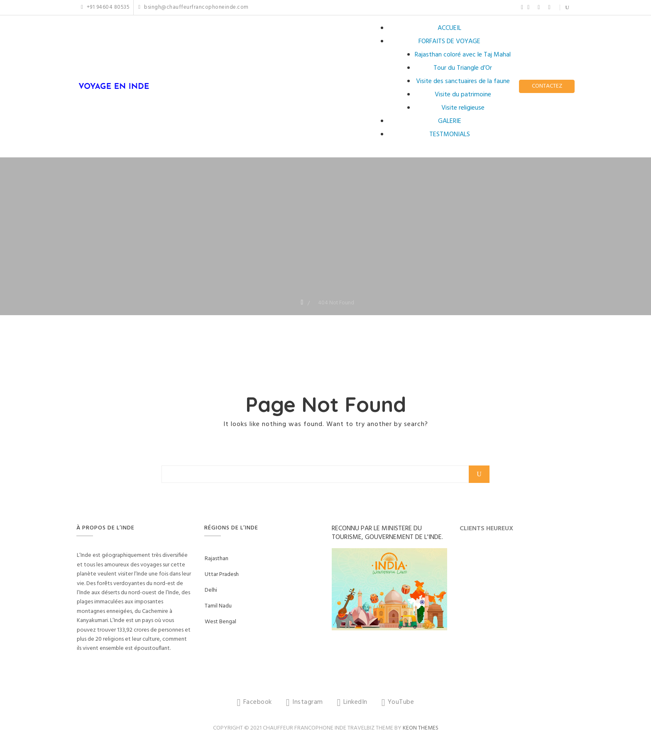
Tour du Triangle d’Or (462, 68)
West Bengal (220, 622)
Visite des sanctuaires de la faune (463, 81)
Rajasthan (216, 558)
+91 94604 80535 (105, 7)
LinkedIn (539, 7)
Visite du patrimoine (463, 94)
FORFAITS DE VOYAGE (449, 41)
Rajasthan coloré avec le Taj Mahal (463, 54)
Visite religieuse (463, 108)
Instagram (528, 7)
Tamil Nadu (218, 606)
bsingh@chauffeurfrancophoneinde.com (193, 7)
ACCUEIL (449, 28)
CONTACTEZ (547, 86)
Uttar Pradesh (222, 574)
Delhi (211, 590)
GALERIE (449, 121)
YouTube (549, 7)
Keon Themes (420, 728)
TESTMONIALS (449, 134)
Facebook (522, 7)
